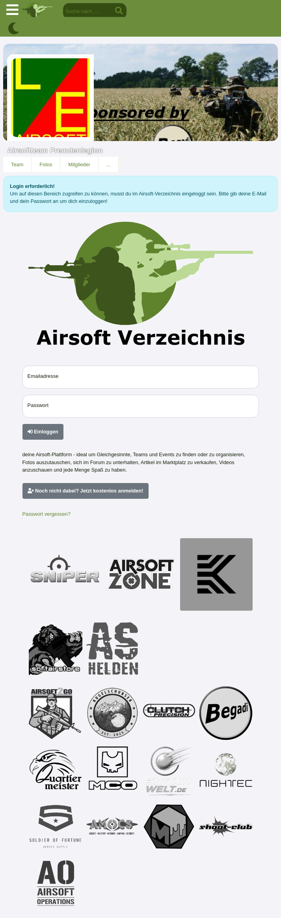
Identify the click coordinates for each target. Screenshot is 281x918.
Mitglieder (79, 164)
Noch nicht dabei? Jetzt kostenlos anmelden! (85, 491)
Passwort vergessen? (46, 514)
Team (17, 164)
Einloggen (43, 432)
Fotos (45, 164)
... (108, 164)
